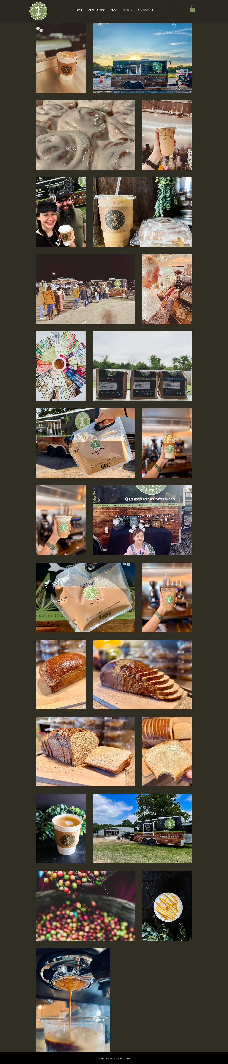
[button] (192, 9)
